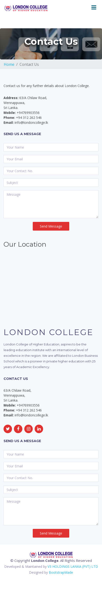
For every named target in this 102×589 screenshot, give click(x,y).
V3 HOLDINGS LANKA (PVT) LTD (73, 566)
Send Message (51, 226)
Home (9, 64)
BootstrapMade (61, 572)
